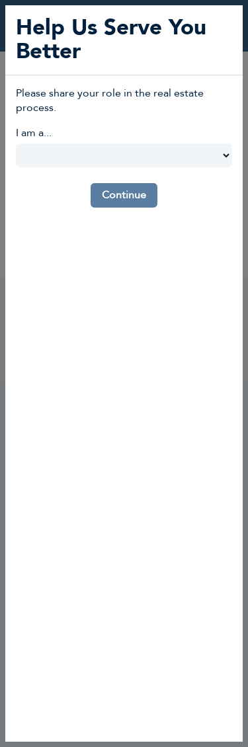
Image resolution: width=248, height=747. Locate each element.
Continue (124, 195)
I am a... (34, 133)
